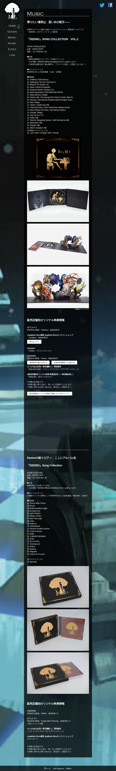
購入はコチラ (34, 342)
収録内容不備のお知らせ (38, 362)
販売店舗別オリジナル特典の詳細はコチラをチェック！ (49, 393)
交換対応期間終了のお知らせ (64, 362)
